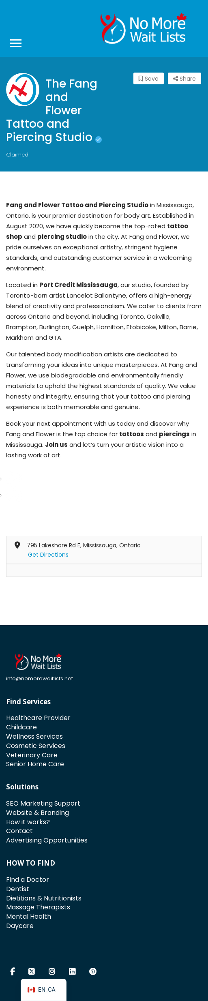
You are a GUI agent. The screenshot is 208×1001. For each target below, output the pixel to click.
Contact (19, 831)
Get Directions (48, 555)
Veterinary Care (32, 755)
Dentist (17, 889)
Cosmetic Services (35, 745)
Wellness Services (34, 736)
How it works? (28, 822)
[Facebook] (14, 495)
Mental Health (28, 916)
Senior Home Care (35, 764)
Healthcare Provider (38, 717)
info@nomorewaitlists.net (39, 678)
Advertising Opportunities (47, 840)
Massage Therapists (38, 907)
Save (149, 79)
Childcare (21, 727)
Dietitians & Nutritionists (43, 898)
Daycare (20, 925)
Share (184, 79)
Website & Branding (37, 812)
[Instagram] (14, 478)
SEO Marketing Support (43, 803)
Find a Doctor (27, 879)
